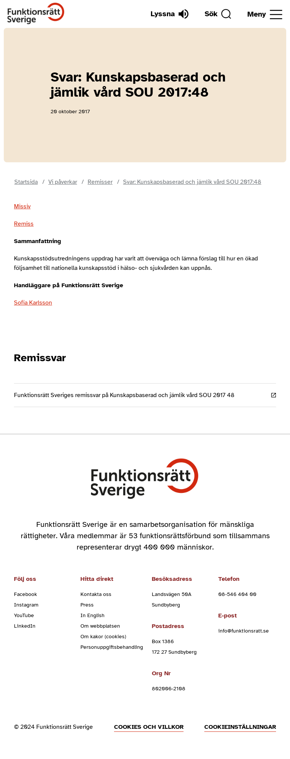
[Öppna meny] (264, 14)
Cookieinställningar (240, 727)
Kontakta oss (95, 594)
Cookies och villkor (149, 727)
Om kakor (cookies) (103, 636)
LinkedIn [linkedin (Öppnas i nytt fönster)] (24, 626)
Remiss (24, 224)
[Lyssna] (169, 14)
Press (87, 605)
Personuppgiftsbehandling (111, 647)
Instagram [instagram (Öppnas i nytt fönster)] (26, 605)
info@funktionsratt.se (243, 631)
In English (92, 615)
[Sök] (218, 14)
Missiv (22, 206)
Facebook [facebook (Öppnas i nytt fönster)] (25, 594)
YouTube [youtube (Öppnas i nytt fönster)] (24, 615)
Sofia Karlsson (33, 302)
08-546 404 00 (237, 594)
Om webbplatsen (100, 626)
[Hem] (36, 14)
